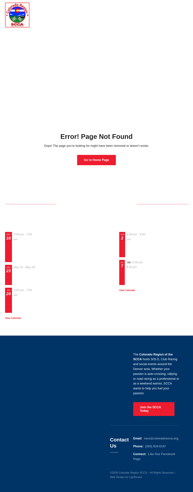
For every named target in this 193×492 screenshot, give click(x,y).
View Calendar (13, 318)
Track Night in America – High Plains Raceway (24, 305)
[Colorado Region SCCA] (17, 4)
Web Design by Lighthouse (126, 477)
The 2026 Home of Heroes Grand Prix (24, 277)
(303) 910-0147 (155, 446)
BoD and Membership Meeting (135, 249)
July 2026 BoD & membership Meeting (137, 277)
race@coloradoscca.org (161, 438)
